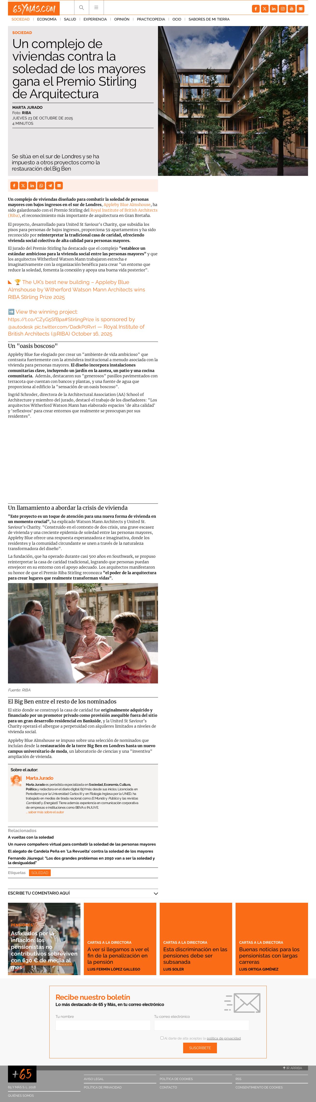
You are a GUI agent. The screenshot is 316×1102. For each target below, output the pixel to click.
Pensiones (22, 925)
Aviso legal (94, 1079)
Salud (70, 21)
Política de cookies (176, 1079)
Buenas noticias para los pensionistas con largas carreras (269, 955)
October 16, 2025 (92, 334)
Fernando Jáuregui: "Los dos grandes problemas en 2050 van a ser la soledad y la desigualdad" (81, 860)
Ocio (176, 21)
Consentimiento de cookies (259, 1087)
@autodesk (21, 327)
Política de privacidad (103, 1087)
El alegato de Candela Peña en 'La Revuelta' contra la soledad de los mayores (80, 851)
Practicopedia (151, 21)
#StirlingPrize (85, 319)
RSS (238, 1079)
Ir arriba (292, 1068)
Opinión (121, 21)
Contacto (168, 1087)
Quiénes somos (21, 1095)
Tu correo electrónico (172, 1016)
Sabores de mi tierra (209, 21)
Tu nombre (65, 1016)
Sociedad (21, 21)
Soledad (39, 873)
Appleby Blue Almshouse (127, 204)
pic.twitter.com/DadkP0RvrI (70, 327)
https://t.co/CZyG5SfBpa (38, 319)
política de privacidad (224, 1038)
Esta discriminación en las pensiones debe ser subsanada (196, 955)
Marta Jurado (27, 107)
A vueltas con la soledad (31, 837)
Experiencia (95, 21)
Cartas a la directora (111, 936)
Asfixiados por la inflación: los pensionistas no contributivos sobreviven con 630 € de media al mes (42, 950)
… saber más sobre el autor (45, 812)
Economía (47, 21)
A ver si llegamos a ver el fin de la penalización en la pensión (119, 952)
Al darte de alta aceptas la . (200, 1038)
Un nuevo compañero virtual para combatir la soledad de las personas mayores (82, 844)
